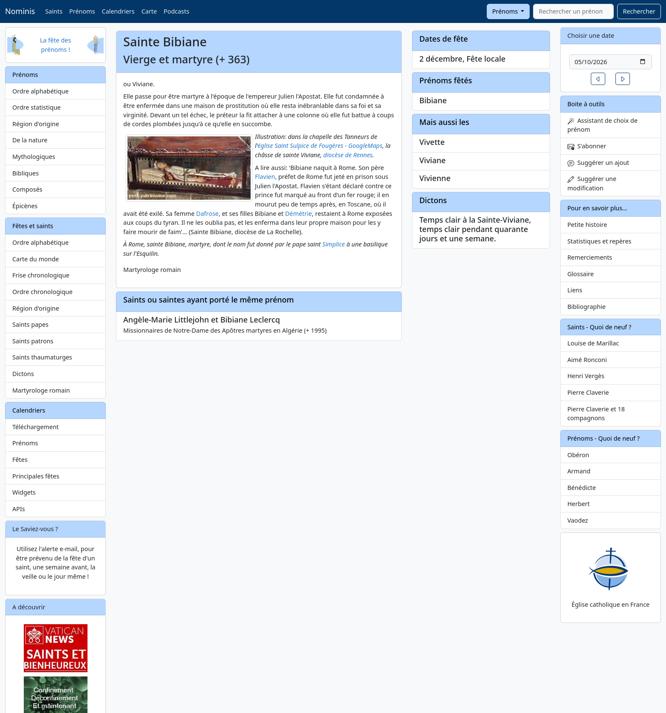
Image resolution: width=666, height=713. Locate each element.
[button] (598, 79)
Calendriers (118, 11)
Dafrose (207, 213)
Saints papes (30, 324)
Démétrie (298, 213)
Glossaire (580, 274)
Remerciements (589, 257)
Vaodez (577, 520)
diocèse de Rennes (348, 155)
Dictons (23, 374)
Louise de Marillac (593, 343)
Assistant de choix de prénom (602, 125)
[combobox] (573, 11)
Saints (53, 11)
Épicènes (25, 206)
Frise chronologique (40, 275)
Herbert (578, 504)
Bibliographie (586, 307)
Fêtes (20, 460)
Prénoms (82, 11)
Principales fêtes (35, 476)
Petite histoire (587, 225)
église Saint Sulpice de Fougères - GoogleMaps (319, 145)
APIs (18, 509)
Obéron (578, 455)
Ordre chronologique (42, 292)
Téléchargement (35, 427)
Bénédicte (581, 488)
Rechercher (639, 11)
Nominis (20, 11)
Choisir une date (591, 35)
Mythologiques (33, 157)
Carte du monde (35, 259)
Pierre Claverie (588, 392)
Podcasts (176, 11)
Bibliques (25, 173)
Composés (27, 189)
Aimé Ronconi (587, 360)
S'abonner (587, 146)
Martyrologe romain (41, 390)
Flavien (265, 177)
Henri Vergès (585, 376)
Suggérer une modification (591, 183)
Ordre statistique (36, 107)
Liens (574, 290)
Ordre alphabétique (40, 91)
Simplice (333, 244)
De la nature (30, 140)
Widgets (24, 492)
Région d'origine (35, 124)
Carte (149, 11)
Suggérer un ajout (598, 162)
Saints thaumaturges (42, 357)
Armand (578, 471)
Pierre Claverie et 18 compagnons (596, 413)
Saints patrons (33, 341)
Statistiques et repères (599, 241)
